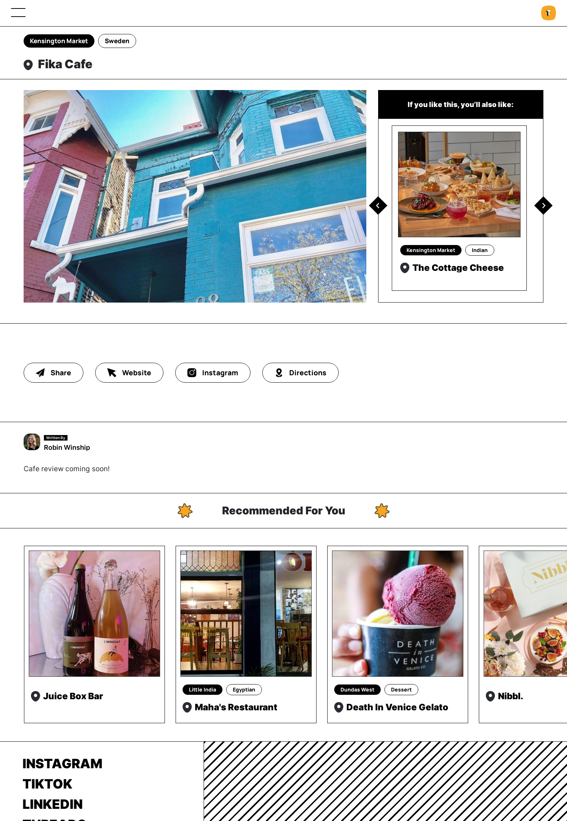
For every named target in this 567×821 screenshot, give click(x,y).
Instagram (63, 763)
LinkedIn (53, 804)
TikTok (47, 783)
